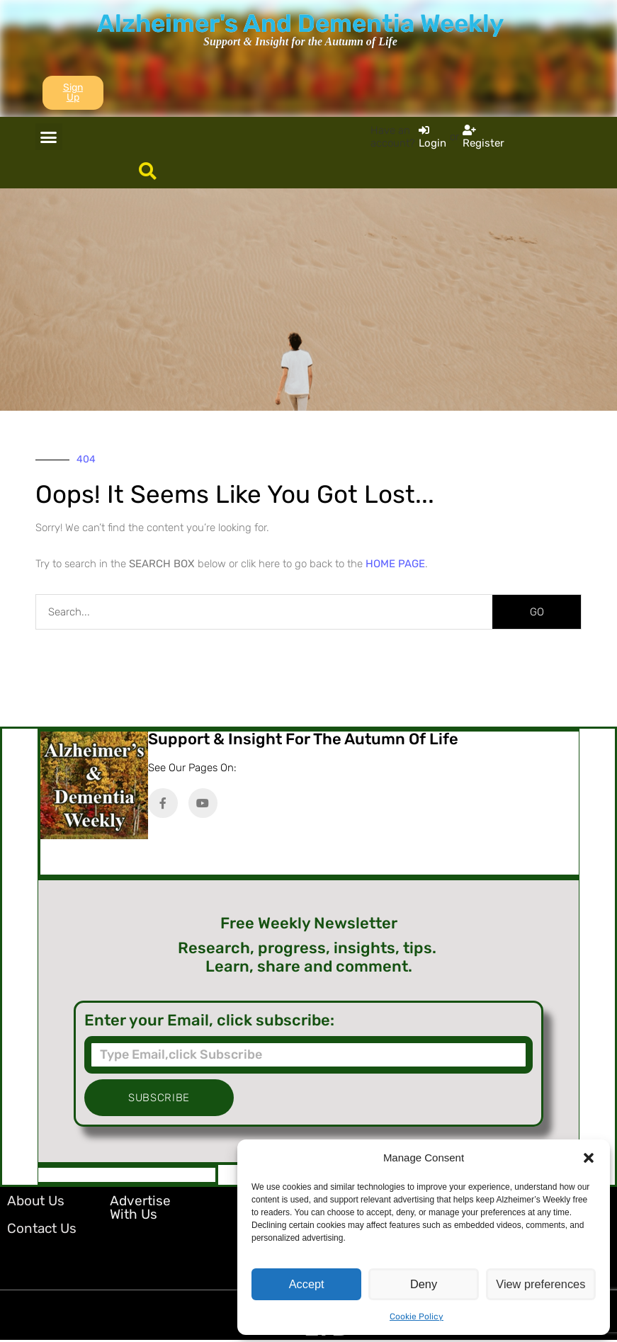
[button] (589, 1158)
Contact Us (42, 1228)
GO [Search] (537, 611)
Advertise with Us (140, 1207)
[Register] (483, 136)
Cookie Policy (416, 1316)
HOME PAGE (395, 563)
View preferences (541, 1284)
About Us (35, 1201)
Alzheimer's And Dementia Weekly (300, 23)
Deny (423, 1284)
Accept (306, 1284)
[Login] (432, 136)
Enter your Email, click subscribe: (209, 1020)
